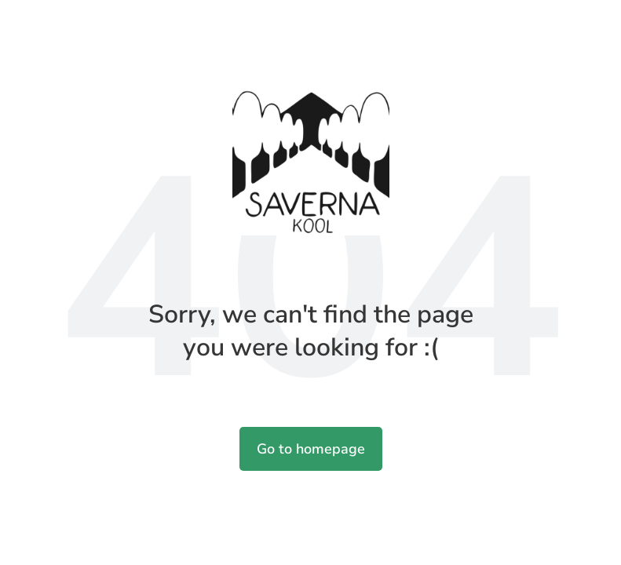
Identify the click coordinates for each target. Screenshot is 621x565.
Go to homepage (311, 448)
